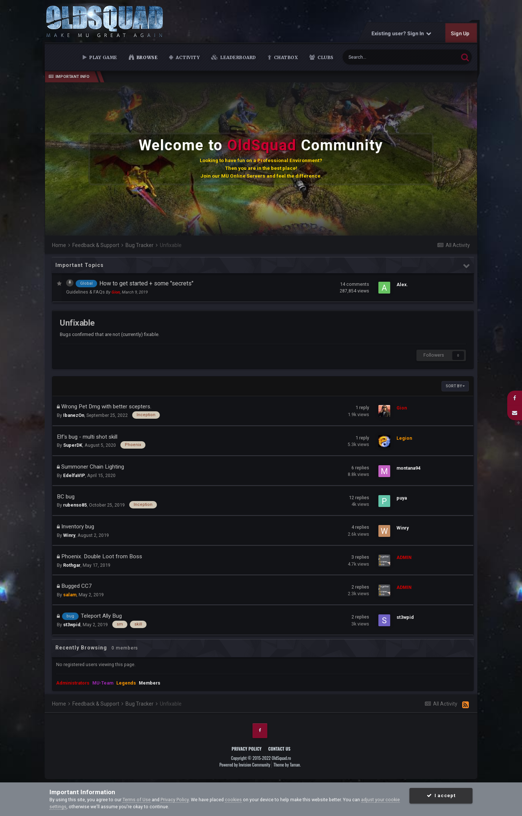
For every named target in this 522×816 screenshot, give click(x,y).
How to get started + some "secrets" (146, 283)
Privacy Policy (246, 748)
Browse (146, 57)
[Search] (382, 57)
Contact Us (279, 748)
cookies (233, 799)
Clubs (325, 57)
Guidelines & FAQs (86, 292)
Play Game (102, 57)
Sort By (455, 386)
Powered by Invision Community (244, 764)
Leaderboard (237, 57)
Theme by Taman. (287, 764)
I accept (441, 795)
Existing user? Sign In (401, 33)
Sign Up (460, 33)
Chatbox (285, 57)
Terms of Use (137, 799)
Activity (187, 57)
